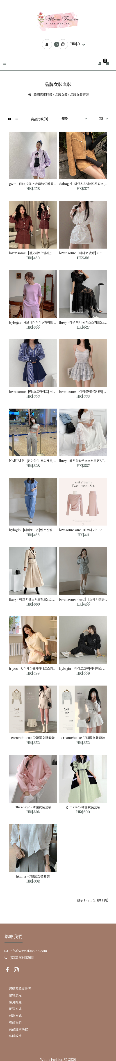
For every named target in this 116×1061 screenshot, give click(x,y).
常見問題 (15, 1002)
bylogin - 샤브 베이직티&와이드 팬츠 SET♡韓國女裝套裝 (49, 322)
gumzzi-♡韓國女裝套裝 (83, 807)
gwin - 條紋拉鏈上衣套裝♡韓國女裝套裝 (37, 184)
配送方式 (15, 1009)
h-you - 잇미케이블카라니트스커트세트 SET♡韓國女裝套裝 (50, 669)
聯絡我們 (15, 1022)
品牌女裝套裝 (79, 95)
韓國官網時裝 (43, 95)
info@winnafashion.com (28, 951)
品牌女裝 (61, 95)
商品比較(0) (39, 119)
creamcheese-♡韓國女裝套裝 (33, 738)
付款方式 (15, 1016)
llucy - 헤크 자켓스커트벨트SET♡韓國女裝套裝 (42, 599)
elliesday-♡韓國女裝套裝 (32, 807)
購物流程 (15, 995)
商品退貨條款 (18, 1029)
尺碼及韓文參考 (20, 989)
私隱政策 (15, 1036)
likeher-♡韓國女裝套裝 (33, 876)
